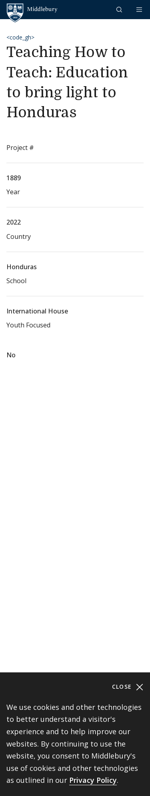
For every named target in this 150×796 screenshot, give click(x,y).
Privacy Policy (93, 780)
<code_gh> (20, 37)
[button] (120, 9)
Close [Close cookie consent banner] (128, 687)
